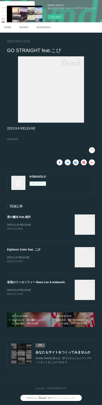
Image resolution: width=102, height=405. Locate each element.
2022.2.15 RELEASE (18, 257)
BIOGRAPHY (44, 27)
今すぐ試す (55, 17)
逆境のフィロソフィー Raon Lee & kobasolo (36, 282)
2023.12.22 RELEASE (19, 224)
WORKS (23, 27)
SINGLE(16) (12, 139)
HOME (7, 27)
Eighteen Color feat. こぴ (23, 249)
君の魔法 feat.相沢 (19, 217)
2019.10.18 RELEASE (19, 290)
